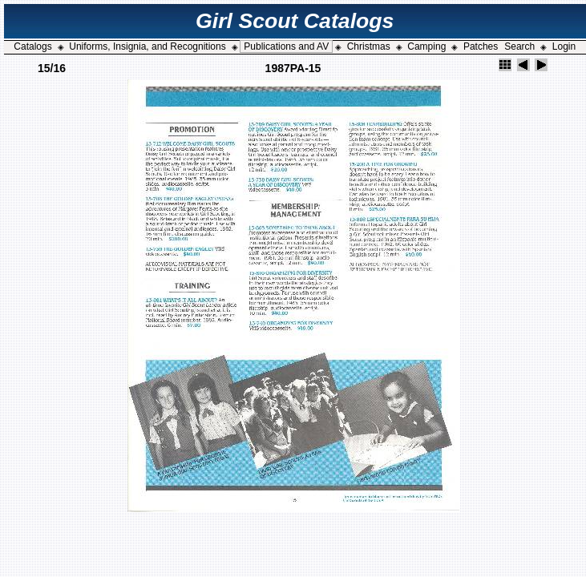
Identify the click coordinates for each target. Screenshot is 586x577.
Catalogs (32, 46)
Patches (480, 46)
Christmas (368, 46)
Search (519, 46)
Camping (426, 46)
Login (564, 46)
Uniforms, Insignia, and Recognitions (147, 46)
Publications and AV (286, 46)
